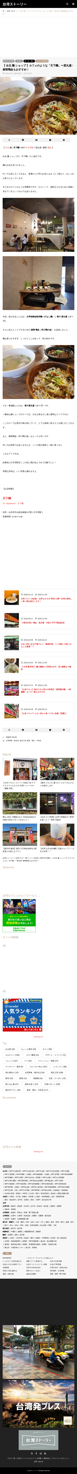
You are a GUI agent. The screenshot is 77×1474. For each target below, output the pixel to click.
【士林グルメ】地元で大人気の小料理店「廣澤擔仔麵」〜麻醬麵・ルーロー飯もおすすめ (46, 690)
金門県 (22, 1235)
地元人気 (23, 741)
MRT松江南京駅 (37, 1187)
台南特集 (6, 1267)
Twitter (32, 1453)
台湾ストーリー (32, 1470)
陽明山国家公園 (63, 1193)
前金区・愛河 (29, 1238)
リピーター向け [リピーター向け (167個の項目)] (38, 1067)
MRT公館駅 (65, 1171)
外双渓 (24, 1193)
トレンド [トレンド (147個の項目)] (11, 1061)
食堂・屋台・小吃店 (34, 741)
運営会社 (47, 1458)
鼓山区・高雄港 (31, 1247)
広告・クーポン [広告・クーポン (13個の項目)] (57, 1078)
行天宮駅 (30, 147)
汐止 (11, 1225)
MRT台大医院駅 (58, 1177)
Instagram (41, 1453)
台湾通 (39, 1458)
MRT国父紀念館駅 (36, 1181)
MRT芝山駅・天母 (11, 1190)
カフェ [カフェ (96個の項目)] (47, 1049)
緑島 (16, 1235)
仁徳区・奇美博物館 (42, 1197)
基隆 (47, 1222)
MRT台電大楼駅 (10, 1181)
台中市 (32, 1206)
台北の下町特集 (42, 61)
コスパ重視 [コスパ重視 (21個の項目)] (32, 1055)
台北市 (19, 61)
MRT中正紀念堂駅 (52, 1171)
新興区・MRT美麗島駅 (30, 1241)
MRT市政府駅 (21, 1184)
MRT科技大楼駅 (63, 1187)
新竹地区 (6, 1228)
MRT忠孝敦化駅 (47, 1184)
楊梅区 (38, 1232)
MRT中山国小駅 (28, 1171)
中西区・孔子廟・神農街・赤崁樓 (21, 1197)
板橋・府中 (70, 1222)
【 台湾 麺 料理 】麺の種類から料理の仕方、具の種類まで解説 (46, 668)
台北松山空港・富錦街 (13, 1193)
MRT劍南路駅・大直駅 (41, 1174)
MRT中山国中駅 (15, 1171)
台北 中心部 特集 (56, 1261)
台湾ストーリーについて (26, 1458)
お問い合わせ (38, 1461)
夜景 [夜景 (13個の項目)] (23, 1078)
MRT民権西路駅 (50, 1187)
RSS (45, 1453)
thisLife (14, 737)
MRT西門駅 (35, 1190)
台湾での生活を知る (33, 1267)
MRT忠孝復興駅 (34, 1184)
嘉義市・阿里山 (16, 1212)
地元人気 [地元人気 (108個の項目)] (57, 1072)
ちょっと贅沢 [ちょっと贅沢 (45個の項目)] (28, 1049)
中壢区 (13, 1232)
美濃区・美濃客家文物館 (31, 1244)
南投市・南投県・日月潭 (19, 1206)
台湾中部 (6, 1206)
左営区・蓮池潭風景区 (13, 1241)
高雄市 (5, 1238)
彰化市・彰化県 (42, 1206)
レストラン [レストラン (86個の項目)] (60, 1067)
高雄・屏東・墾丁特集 (58, 1274)
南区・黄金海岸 (10, 1200)
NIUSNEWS (7, 1258)
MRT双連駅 (9, 1177)
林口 (6, 1225)
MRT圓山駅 (49, 1181)
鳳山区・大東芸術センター (14, 1247)
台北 (7, 147)
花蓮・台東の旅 (8, 1274)
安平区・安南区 (23, 1200)
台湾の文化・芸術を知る (58, 1267)
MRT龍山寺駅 (46, 1190)
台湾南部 (6, 1212)
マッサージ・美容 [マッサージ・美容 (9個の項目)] (14, 1067)
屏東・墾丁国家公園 (31, 1212)
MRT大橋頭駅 (9, 1184)
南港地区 (65, 1190)
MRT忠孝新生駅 (60, 1184)
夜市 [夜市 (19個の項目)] (9, 1078)
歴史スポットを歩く (33, 1271)
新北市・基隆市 (8, 1222)
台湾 (4, 1203)
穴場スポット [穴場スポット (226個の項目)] (52, 1084)
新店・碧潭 (55, 1222)
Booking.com (38, 1037)
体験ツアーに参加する (34, 1261)
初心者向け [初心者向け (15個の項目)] (12, 1072)
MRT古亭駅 (19, 1177)
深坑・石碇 (24, 1225)
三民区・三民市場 (15, 1238)
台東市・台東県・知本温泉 (20, 1216)
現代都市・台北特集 (57, 1271)
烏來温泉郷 (34, 1225)
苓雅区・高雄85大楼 (49, 1244)
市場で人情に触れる (10, 1271)
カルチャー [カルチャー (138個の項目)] (12, 1055)
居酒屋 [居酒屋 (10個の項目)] (38, 1078)
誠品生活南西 (31, 1274)
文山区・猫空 (34, 1193)
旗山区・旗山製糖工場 (48, 1241)
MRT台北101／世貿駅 (33, 1177)
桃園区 (20, 1232)
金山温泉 (43, 1225)
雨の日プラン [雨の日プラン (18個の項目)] (12, 1090)
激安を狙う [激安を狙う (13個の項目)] (31, 1084)
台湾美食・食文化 (12, 741)
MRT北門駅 (55, 1174)
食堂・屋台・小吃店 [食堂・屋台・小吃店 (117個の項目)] (37, 1090)
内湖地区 (56, 1190)
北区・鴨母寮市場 (57, 1197)
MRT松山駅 (25, 1187)
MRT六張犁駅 (9, 1174)
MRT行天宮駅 (8, 61)
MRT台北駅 (47, 1177)
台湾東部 (6, 1216)
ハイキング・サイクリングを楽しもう (39, 1258)
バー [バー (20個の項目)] (28, 1061)
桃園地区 (6, 1232)
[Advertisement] (38, 37)
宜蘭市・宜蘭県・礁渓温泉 (41, 1216)
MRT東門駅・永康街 (12, 1187)
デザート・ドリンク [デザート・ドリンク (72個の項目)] (55, 1055)
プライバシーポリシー (60, 1458)
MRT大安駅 (59, 1181)
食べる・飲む (29, 61)
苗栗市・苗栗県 (56, 1206)
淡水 (16, 1225)
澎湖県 (10, 1235)
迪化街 (53, 1193)
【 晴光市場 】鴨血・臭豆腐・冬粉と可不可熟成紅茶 (43, 623)
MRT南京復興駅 (67, 1174)
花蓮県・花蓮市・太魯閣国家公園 (16, 1219)
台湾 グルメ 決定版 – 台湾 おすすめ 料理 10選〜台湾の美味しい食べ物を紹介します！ (46, 600)
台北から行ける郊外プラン (12, 1264)
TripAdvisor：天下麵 (15, 503)
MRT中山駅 (40, 1171)
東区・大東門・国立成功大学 (41, 1200)
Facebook (36, 1453)
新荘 (62, 1222)
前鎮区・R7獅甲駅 (42, 1238)
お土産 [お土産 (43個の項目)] (10, 1049)
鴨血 (49, 147)
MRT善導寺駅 (23, 1181)
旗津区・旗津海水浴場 (13, 1244)
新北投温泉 (45, 1193)
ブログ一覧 (11, 1458)
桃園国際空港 (29, 1232)
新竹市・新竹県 (16, 1228)
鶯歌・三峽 (52, 1225)
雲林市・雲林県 (10, 1209)
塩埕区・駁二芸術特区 (59, 1238)
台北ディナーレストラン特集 (36, 1264)
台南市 (5, 1197)
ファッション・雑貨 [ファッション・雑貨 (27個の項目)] (48, 1061)
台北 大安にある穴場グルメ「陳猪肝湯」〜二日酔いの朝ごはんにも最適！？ (46, 645)
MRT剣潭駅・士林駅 (23, 1174)
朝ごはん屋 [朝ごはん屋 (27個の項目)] (12, 1084)
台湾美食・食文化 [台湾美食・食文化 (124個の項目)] (35, 1072)
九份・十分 (40, 1222)
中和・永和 (30, 1222)
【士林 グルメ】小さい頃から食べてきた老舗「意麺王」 (44, 713)
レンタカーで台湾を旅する (12, 1261)
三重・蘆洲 (20, 1222)
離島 (4, 1235)
